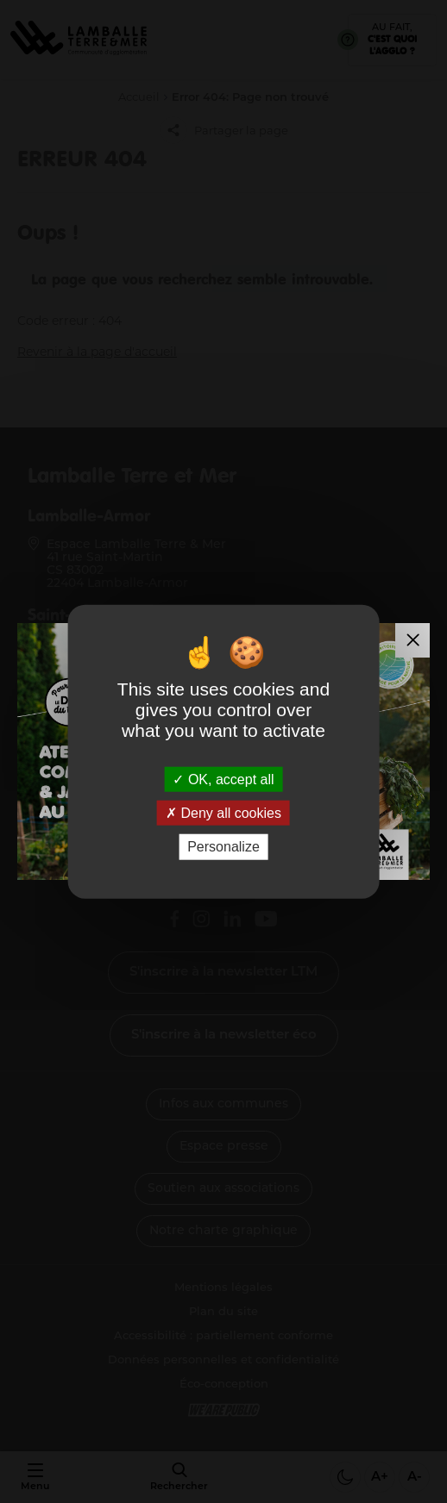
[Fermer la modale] (412, 640)
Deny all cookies (223, 813)
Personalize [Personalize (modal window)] (223, 846)
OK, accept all (223, 779)
